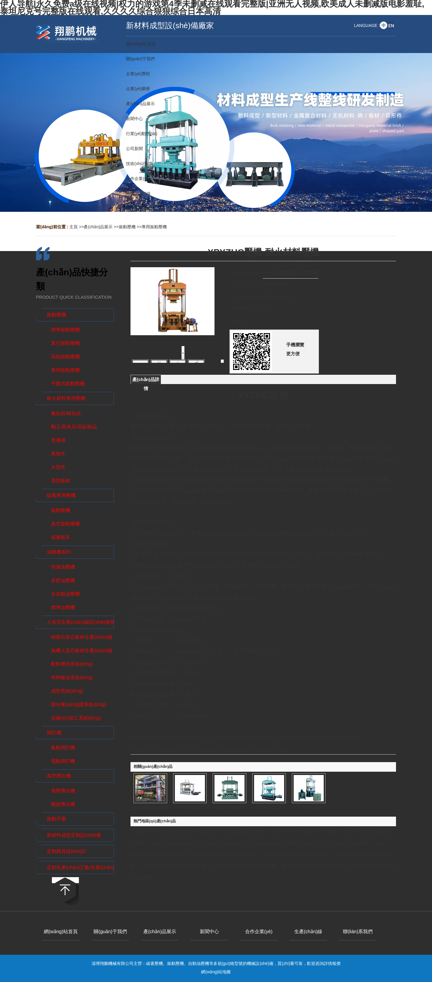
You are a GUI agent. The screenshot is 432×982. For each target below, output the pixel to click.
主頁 (73, 226)
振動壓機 (127, 226)
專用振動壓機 (154, 226)
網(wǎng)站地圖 (216, 971)
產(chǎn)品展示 (98, 226)
